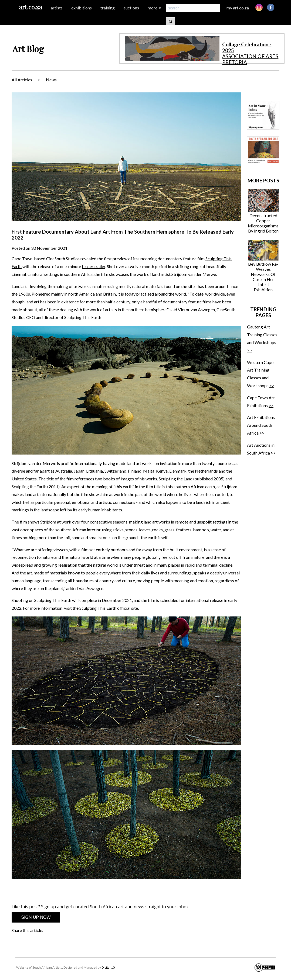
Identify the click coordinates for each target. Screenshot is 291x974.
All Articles (22, 79)
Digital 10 (108, 967)
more (155, 7)
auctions (131, 7)
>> (249, 350)
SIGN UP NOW (35, 917)
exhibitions (81, 7)
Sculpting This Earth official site (108, 608)
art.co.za (30, 7)
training (107, 7)
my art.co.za (237, 7)
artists (57, 7)
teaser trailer (93, 266)
